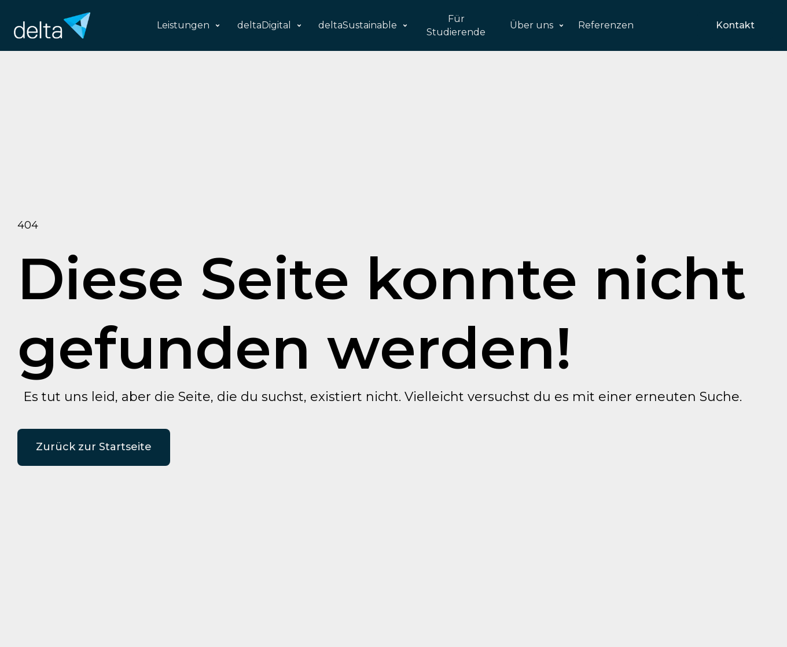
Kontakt (735, 25)
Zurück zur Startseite (94, 446)
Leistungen (183, 25)
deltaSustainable (357, 25)
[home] (52, 25)
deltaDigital (264, 25)
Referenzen (606, 25)
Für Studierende (456, 25)
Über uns (531, 25)
